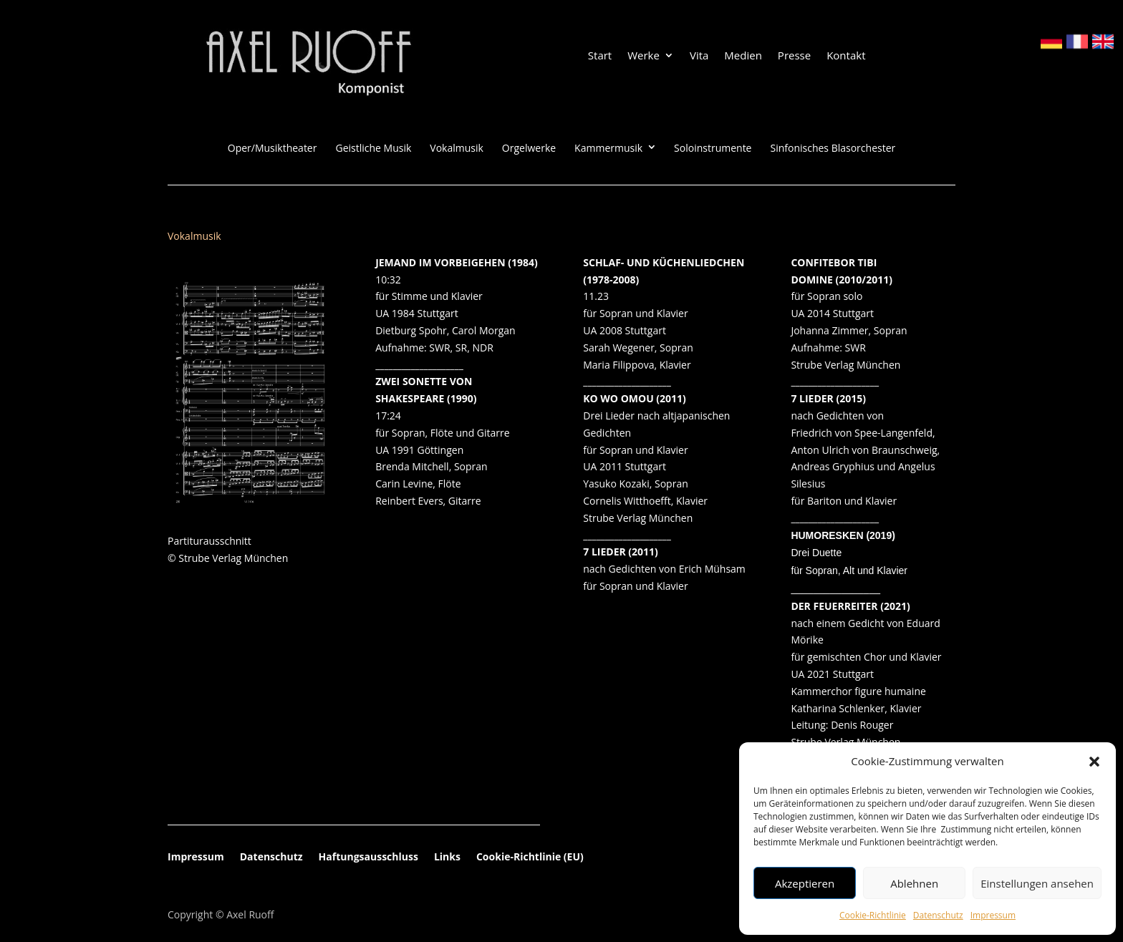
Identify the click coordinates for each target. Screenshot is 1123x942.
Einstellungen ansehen (1037, 883)
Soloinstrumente (712, 148)
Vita (699, 56)
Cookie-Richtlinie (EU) (530, 857)
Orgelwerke (529, 148)
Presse (794, 56)
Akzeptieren (804, 883)
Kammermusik (608, 148)
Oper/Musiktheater (272, 148)
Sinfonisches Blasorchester (832, 148)
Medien (743, 56)
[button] (1094, 761)
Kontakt (845, 56)
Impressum (993, 915)
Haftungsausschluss (368, 857)
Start (600, 56)
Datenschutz (938, 915)
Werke (643, 56)
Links (447, 857)
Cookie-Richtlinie (872, 915)
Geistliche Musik (373, 148)
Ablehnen (914, 883)
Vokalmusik (456, 148)
